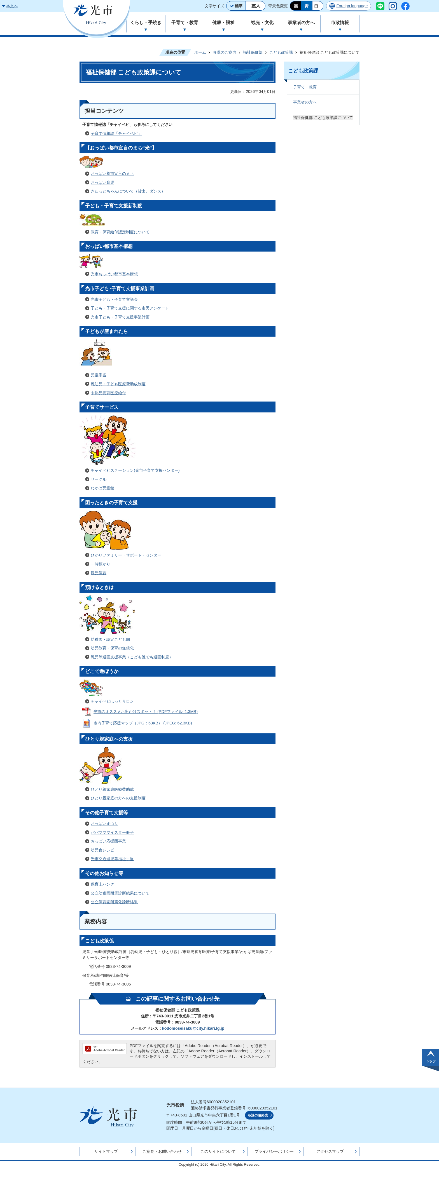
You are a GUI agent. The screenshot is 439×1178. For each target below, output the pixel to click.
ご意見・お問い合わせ (162, 1151)
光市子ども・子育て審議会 (114, 299)
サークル (98, 479)
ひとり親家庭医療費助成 (112, 789)
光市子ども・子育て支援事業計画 (120, 317)
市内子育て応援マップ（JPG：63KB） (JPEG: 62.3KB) (143, 723)
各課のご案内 (224, 52)
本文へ (12, 6)
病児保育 (98, 573)
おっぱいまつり (104, 823)
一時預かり (100, 564)
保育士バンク (102, 884)
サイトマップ (106, 1151)
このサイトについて (218, 1151)
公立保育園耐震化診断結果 (114, 902)
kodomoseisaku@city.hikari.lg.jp (193, 1028)
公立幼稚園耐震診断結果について (120, 893)
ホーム (200, 52)
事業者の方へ (305, 102)
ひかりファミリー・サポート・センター (126, 555)
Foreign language (352, 6)
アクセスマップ (330, 1151)
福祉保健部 (253, 52)
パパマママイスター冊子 (112, 832)
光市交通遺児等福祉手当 (112, 858)
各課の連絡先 (258, 1115)
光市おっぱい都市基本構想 (114, 274)
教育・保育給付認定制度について (120, 232)
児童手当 (98, 375)
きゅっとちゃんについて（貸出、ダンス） (128, 191)
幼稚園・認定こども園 (110, 639)
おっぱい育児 (102, 182)
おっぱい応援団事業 (108, 841)
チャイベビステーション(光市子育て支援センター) (135, 470)
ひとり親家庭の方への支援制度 (118, 798)
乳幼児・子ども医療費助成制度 (118, 384)
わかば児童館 (102, 488)
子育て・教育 (305, 87)
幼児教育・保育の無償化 (112, 648)
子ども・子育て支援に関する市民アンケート (130, 308)
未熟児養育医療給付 (108, 393)
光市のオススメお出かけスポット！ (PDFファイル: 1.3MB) (146, 711)
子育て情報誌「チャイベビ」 (116, 133)
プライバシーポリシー (274, 1151)
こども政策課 (281, 52)
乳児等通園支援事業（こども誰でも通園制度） (132, 657)
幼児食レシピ (102, 850)
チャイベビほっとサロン (112, 701)
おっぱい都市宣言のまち (112, 173)
